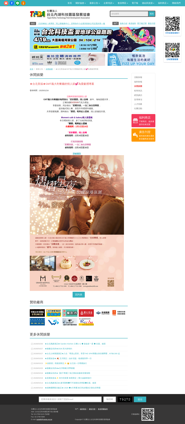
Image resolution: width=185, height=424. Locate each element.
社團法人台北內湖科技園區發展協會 (60, 14)
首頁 (70, 3)
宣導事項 (138, 100)
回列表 (78, 294)
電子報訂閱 (142, 23)
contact (6, 3)
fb (12, 3)
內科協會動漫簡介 (23, 3)
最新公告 (95, 3)
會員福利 (132, 23)
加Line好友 (17, 3)
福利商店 (163, 3)
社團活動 (138, 108)
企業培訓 (109, 3)
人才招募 (138, 104)
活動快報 (138, 77)
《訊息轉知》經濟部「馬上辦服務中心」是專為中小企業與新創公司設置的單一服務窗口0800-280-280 (79, 23)
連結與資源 (148, 3)
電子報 (135, 3)
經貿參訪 (138, 95)
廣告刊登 (151, 23)
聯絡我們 (176, 3)
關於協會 (81, 3)
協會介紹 (123, 23)
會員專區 (123, 3)
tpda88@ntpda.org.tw (44, 419)
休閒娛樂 (49, 69)
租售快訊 (138, 91)
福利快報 (138, 82)
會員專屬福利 (103, 409)
